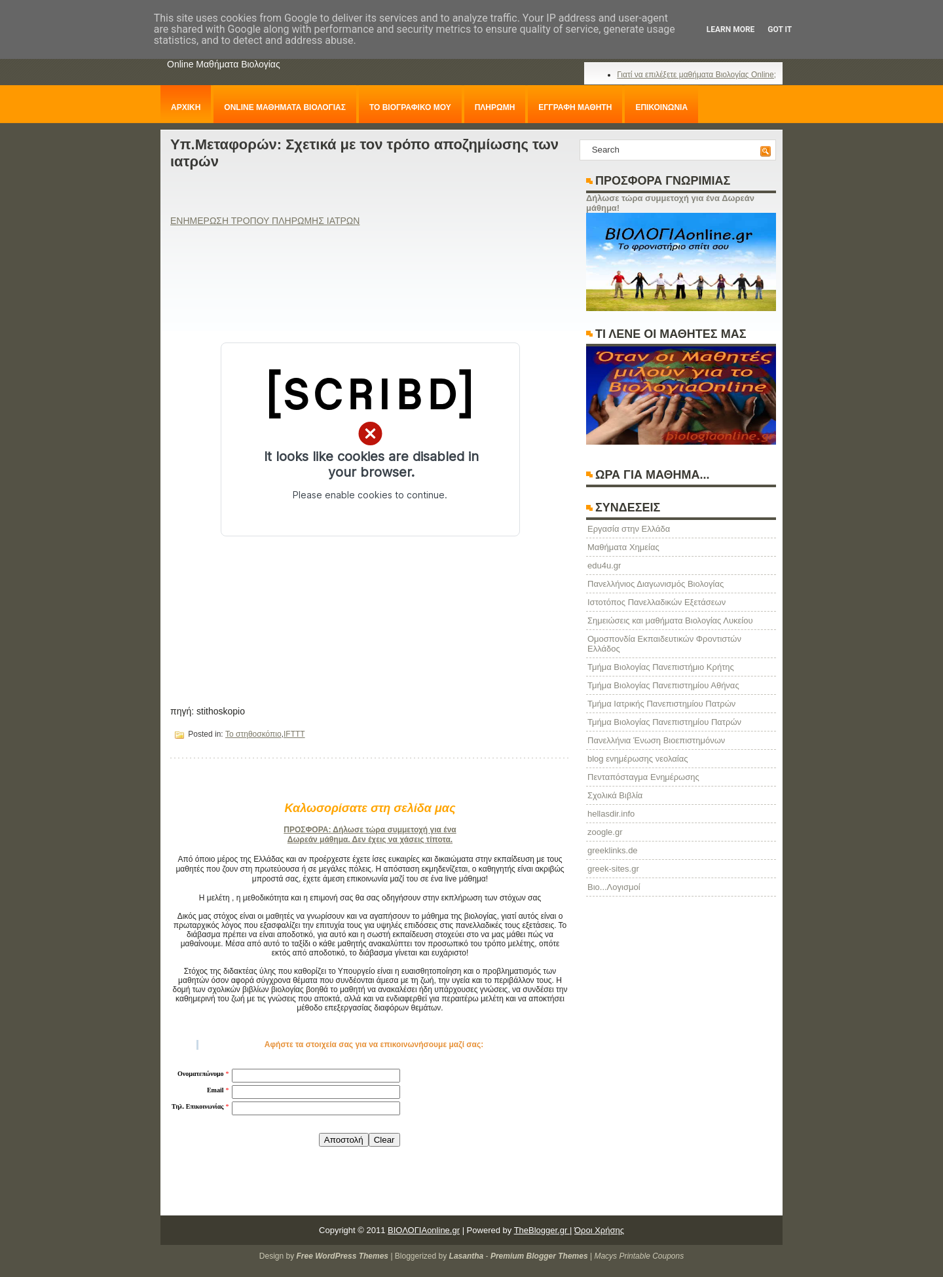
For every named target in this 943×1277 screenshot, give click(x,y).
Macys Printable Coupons (639, 1256)
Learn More (731, 29)
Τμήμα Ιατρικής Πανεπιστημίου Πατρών (661, 704)
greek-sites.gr (613, 869)
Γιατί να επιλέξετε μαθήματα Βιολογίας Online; (696, 74)
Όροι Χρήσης (599, 1230)
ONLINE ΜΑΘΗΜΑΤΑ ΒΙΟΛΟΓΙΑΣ (285, 107)
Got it (779, 29)
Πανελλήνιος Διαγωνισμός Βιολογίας (655, 584)
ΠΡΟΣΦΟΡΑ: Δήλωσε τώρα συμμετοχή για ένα (370, 829)
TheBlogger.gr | (543, 1230)
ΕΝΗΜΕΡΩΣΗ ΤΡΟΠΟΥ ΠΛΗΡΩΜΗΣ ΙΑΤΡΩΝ (265, 220)
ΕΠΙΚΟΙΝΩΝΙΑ (661, 107)
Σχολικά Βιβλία (614, 795)
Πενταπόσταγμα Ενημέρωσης (643, 777)
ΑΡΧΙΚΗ (185, 107)
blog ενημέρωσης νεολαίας (637, 759)
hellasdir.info (611, 814)
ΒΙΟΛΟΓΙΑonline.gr (424, 1230)
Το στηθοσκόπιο (253, 734)
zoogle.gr (604, 832)
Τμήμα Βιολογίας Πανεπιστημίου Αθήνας (663, 685)
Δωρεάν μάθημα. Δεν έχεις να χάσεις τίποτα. (370, 839)
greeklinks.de (612, 850)
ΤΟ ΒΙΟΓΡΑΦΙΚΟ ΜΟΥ (410, 107)
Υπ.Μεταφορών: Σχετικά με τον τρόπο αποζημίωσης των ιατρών (364, 153)
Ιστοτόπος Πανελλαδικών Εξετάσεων (656, 602)
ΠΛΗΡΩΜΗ (495, 107)
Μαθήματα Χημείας (623, 547)
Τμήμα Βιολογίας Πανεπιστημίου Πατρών (664, 722)
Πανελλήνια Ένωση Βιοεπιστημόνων (656, 740)
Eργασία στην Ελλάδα (628, 529)
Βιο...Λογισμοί (613, 887)
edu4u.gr (604, 565)
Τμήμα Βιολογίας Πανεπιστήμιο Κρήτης (660, 667)
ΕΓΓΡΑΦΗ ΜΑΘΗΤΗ (575, 107)
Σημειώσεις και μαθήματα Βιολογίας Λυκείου (670, 620)
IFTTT (294, 734)
